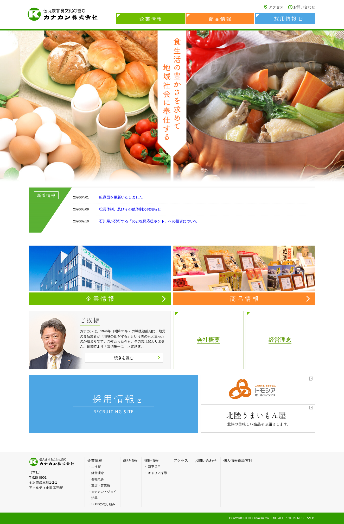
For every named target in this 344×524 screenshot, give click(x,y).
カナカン (52, 461)
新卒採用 (154, 467)
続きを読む (123, 357)
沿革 (94, 498)
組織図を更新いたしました (121, 197)
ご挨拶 (96, 467)
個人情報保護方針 (237, 460)
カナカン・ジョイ (103, 492)
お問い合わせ (304, 7)
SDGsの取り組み (103, 504)
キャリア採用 (157, 473)
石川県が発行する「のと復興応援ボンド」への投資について (148, 221)
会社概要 (97, 479)
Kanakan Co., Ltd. (264, 518)
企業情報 (150, 18)
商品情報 (220, 18)
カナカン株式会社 (62, 14)
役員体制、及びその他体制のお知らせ (130, 209)
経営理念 (97, 473)
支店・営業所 (100, 485)
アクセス (276, 7)
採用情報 (285, 18)
